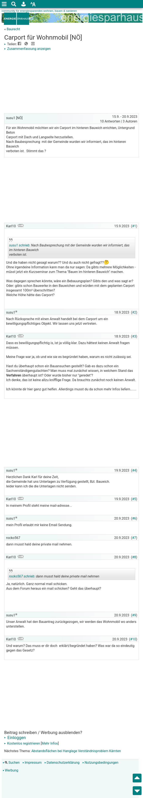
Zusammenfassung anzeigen (27, 49)
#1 (134, 226)
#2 (134, 312)
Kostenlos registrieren (22, 743)
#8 (134, 557)
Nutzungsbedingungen (100, 763)
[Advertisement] (71, 82)
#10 (133, 639)
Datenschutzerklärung (62, 763)
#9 (134, 615)
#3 (134, 336)
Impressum (32, 763)
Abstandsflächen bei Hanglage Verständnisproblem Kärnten (76, 751)
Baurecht (13, 29)
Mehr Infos (50, 743)
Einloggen (15, 737)
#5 (134, 499)
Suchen (11, 763)
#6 (134, 518)
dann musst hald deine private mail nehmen (54, 574)
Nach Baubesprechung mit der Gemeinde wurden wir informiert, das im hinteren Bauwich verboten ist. (69, 248)
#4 (134, 470)
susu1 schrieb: (19, 245)
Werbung (10, 770)
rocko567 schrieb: (22, 576)
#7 (134, 538)
